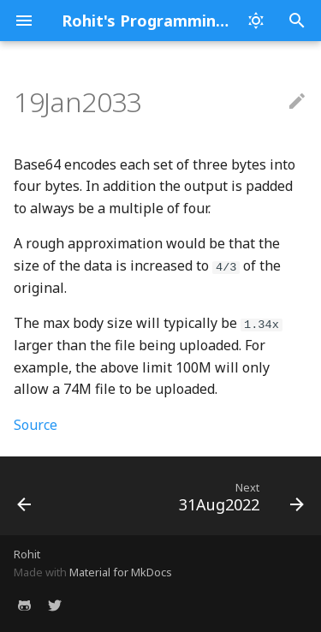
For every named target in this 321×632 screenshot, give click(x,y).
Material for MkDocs (120, 572)
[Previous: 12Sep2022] (24, 496)
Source (35, 424)
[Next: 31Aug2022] (239, 496)
